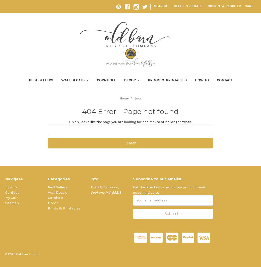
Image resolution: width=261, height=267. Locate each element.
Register (233, 6)
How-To (202, 80)
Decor (132, 80)
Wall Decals (75, 80)
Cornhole (106, 80)
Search (160, 6)
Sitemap (12, 203)
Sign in (214, 6)
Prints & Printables (167, 80)
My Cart (11, 198)
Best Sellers (41, 80)
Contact (224, 80)
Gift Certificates (187, 6)
